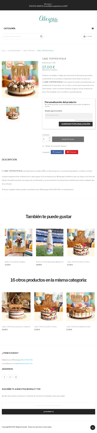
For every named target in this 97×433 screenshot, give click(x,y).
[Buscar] (23, 36)
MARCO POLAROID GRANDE (15, 262)
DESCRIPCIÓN (9, 159)
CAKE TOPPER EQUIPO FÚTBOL (78, 262)
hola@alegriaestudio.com (22, 363)
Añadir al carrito (68, 139)
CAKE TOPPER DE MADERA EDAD (78, 327)
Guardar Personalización (75, 124)
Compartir (58, 152)
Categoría (9, 28)
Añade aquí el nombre (53, 111)
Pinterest (72, 152)
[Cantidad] (45, 139)
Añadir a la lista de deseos (55, 146)
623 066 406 (27, 360)
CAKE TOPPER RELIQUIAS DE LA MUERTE (16, 327)
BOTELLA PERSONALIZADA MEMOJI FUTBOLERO (53, 262)
